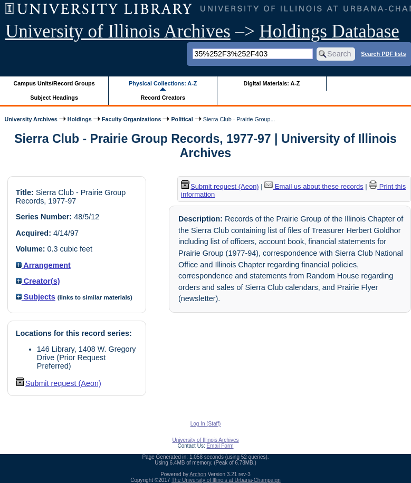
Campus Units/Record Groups (54, 83)
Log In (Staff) (205, 424)
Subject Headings (54, 97)
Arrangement (43, 265)
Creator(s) (38, 281)
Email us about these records (313, 186)
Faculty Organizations (131, 119)
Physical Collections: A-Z (163, 83)
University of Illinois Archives (118, 31)
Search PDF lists (383, 53)
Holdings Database (329, 31)
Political (182, 119)
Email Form (219, 446)
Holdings (80, 119)
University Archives (30, 119)
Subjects (35, 297)
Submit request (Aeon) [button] (58, 383)
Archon (197, 474)
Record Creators (162, 97)
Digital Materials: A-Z (271, 83)
